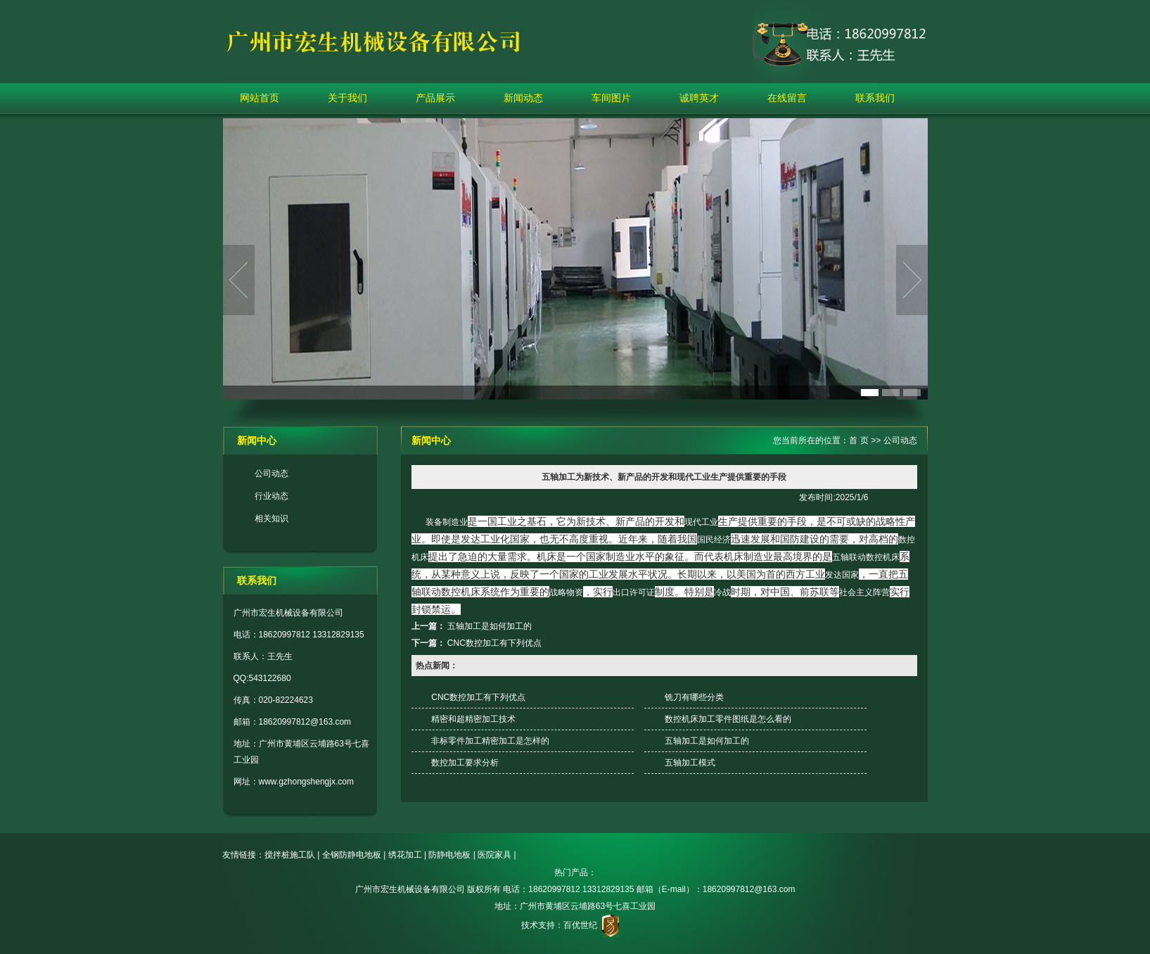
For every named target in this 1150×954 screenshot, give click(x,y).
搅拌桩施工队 (289, 855)
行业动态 (271, 496)
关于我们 (347, 97)
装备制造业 (447, 522)
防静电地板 (449, 855)
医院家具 (494, 855)
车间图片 (611, 97)
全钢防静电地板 (351, 855)
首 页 (858, 440)
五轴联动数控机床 (866, 557)
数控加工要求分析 (465, 763)
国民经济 (714, 540)
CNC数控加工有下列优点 (494, 643)
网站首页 (259, 97)
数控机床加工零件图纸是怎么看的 (728, 719)
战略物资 (566, 592)
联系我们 (875, 97)
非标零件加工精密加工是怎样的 (490, 741)
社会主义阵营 (864, 592)
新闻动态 (523, 97)
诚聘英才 (699, 97)
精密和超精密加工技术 (473, 719)
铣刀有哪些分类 (694, 697)
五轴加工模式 (690, 763)
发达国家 (842, 575)
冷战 (722, 592)
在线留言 (787, 97)
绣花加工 (405, 855)
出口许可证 (634, 592)
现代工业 (701, 522)
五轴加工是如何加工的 (489, 626)
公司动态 (271, 473)
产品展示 (435, 97)
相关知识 (271, 518)
